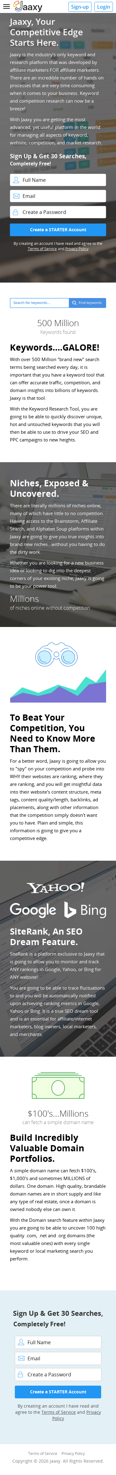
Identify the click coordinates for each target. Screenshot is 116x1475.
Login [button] (103, 6)
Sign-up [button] (80, 6)
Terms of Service (42, 248)
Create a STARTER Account (58, 229)
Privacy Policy (76, 248)
